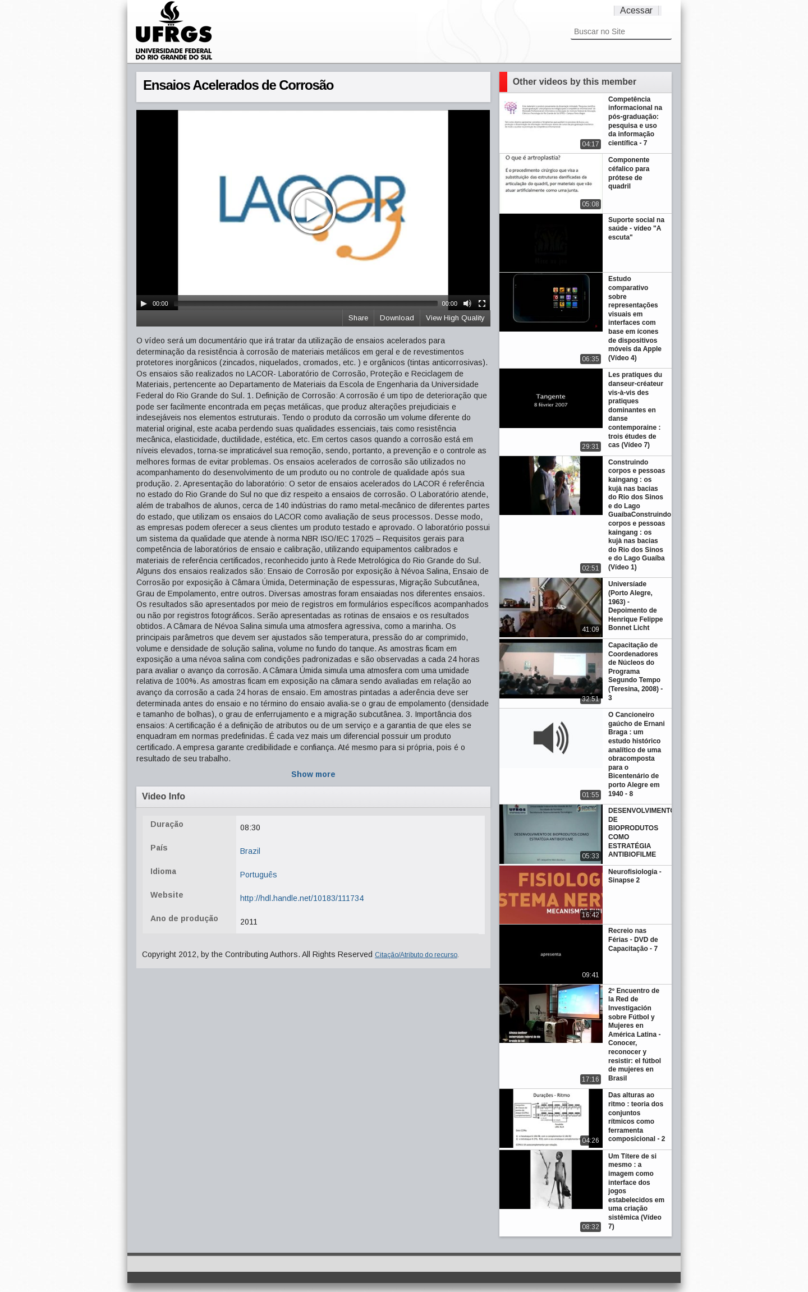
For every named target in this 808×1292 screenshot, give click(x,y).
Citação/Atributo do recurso (416, 955)
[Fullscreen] (482, 303)
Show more (313, 774)
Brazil (250, 851)
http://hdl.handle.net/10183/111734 (302, 898)
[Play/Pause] (143, 303)
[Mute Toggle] (467, 303)
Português (258, 874)
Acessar (636, 10)
